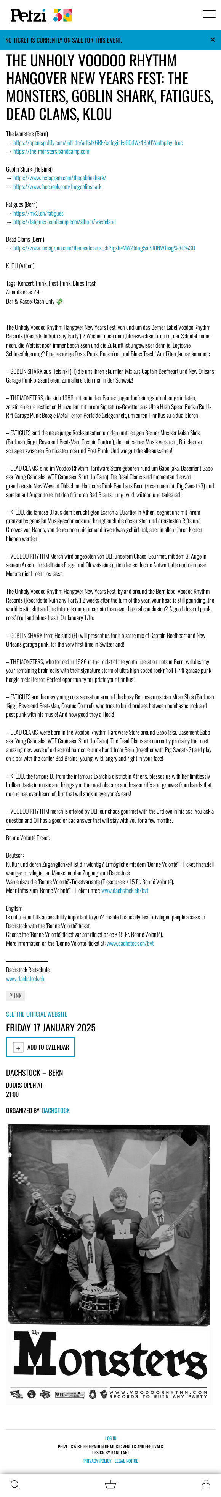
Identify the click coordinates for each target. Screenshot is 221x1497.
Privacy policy (97, 1461)
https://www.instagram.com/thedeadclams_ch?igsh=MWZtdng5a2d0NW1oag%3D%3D (104, 247)
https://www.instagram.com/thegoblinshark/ (59, 177)
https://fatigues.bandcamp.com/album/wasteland (64, 221)
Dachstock (56, 1110)
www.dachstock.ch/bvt (124, 890)
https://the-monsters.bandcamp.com (51, 151)
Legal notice (126, 1461)
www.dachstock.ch (25, 978)
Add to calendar (40, 1047)
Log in (110, 1438)
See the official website (36, 1013)
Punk (15, 995)
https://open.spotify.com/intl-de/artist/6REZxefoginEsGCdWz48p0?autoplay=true (98, 142)
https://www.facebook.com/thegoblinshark (57, 186)
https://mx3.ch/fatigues (38, 212)
